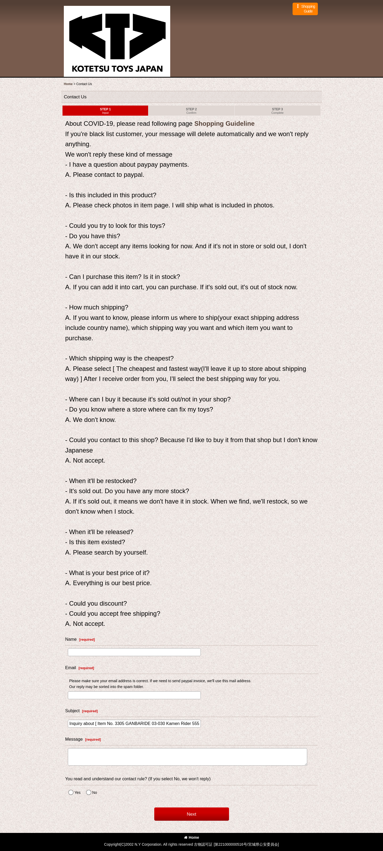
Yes (77, 792)
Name (71, 639)
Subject (72, 710)
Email (70, 667)
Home (191, 837)
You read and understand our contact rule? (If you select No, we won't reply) (138, 778)
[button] (305, 9)
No (94, 792)
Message (74, 739)
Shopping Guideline (224, 123)
